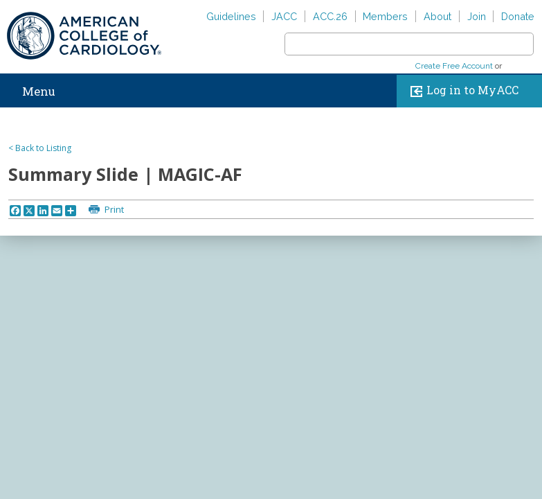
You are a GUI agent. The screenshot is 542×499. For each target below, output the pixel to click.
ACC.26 (330, 16)
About (437, 16)
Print (113, 209)
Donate (517, 16)
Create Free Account (454, 66)
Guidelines (231, 16)
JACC (284, 16)
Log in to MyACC (461, 91)
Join (476, 16)
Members (385, 16)
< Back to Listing (39, 148)
